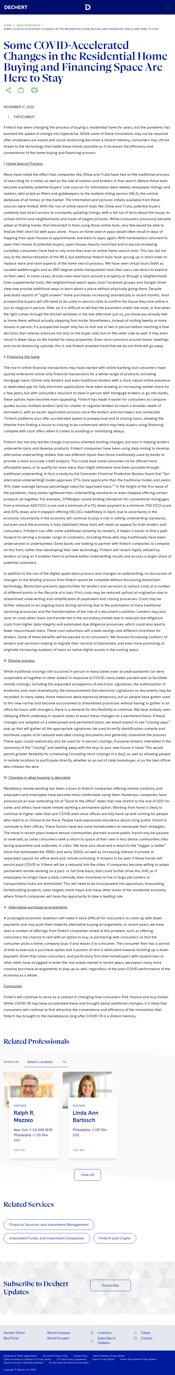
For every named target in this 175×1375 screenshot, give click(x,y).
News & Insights (28, 25)
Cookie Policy (81, 1355)
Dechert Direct (14, 1333)
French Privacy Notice (103, 1359)
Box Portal (11, 1338)
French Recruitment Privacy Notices (138, 1359)
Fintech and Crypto (115, 1238)
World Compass (58, 1333)
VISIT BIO (19, 1150)
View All (87, 1175)
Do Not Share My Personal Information (69, 1362)
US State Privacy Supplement (71, 1359)
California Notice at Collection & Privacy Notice (27, 1359)
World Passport (58, 1338)
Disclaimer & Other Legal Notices (20, 1355)
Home (8, 25)
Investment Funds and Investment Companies (46, 1238)
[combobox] (46, 1061)
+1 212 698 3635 (40, 1130)
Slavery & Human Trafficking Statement (23, 1362)
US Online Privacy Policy (55, 1355)
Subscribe (110, 1285)
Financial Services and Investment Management (48, 1224)
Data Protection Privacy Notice (108, 1355)
